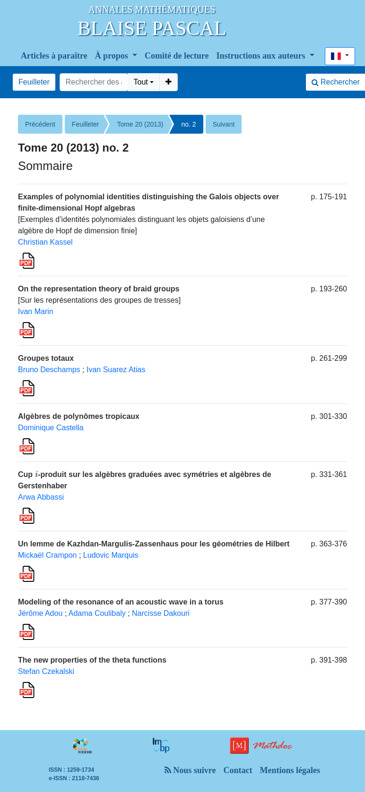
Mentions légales (290, 770)
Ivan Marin (35, 311)
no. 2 (188, 124)
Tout (140, 82)
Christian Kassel (45, 242)
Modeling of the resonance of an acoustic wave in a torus (121, 602)
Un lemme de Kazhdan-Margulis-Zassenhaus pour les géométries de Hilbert (153, 544)
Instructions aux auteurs (262, 55)
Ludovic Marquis (111, 555)
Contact (237, 770)
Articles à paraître (54, 55)
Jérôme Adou (40, 613)
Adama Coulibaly (97, 613)
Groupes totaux (46, 358)
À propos (112, 55)
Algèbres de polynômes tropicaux (78, 416)
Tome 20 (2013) (140, 124)
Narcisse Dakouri (161, 613)
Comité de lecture (177, 55)
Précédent (40, 124)
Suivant (224, 124)
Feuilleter (34, 82)
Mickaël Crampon (47, 555)
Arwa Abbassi (41, 497)
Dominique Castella (51, 428)
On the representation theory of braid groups (98, 289)
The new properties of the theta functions (92, 660)
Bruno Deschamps (49, 370)
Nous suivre (190, 770)
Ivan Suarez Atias (116, 370)
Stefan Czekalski (46, 671)
